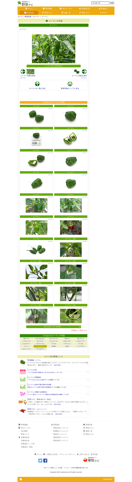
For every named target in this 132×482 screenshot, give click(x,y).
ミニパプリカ (80, 346)
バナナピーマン (40, 343)
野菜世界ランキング (60, 440)
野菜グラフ (25, 434)
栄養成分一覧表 (27, 447)
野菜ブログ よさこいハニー (37, 409)
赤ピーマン (27, 338)
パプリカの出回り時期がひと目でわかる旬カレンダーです (44, 372)
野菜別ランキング (60, 434)
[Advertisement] (53, 96)
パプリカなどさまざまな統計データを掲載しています (43, 380)
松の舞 (53, 346)
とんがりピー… (26, 343)
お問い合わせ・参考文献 (87, 454)
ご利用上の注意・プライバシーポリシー (59, 454)
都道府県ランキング (60, 437)
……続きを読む (56, 365)
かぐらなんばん (40, 338)
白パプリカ (40, 341)
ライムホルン (40, 349)
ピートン (26, 346)
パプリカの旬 (32, 370)
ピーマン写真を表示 (28, 76)
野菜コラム (47, 13)
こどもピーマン (26, 341)
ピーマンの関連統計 (34, 377)
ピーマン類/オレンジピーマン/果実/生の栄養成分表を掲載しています (48, 394)
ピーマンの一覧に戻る (37, 88)
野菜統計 (103, 8)
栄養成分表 (84, 8)
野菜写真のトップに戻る (70, 88)
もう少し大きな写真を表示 (53, 66)
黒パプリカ (81, 338)
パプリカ (53, 343)
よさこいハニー (26, 349)
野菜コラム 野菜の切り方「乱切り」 (40, 399)
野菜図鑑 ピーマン (34, 360)
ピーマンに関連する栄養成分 (37, 392)
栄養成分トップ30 (27, 444)
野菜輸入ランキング (60, 431)
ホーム (29, 8)
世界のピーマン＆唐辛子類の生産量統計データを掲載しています (46, 387)
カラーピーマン (53, 338)
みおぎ (67, 346)
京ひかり (67, 338)
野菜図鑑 (47, 8)
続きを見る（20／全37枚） (62, 326)
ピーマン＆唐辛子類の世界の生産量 (39, 384)
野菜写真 (29, 13)
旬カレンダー (66, 8)
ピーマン (36, 17)
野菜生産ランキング (60, 428)
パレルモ (80, 343)
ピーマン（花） (71, 239)
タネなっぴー (67, 341)
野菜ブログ (84, 13)
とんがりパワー (80, 341)
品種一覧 (66, 13)
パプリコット (67, 343)
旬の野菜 (24, 431)
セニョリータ (53, 341)
